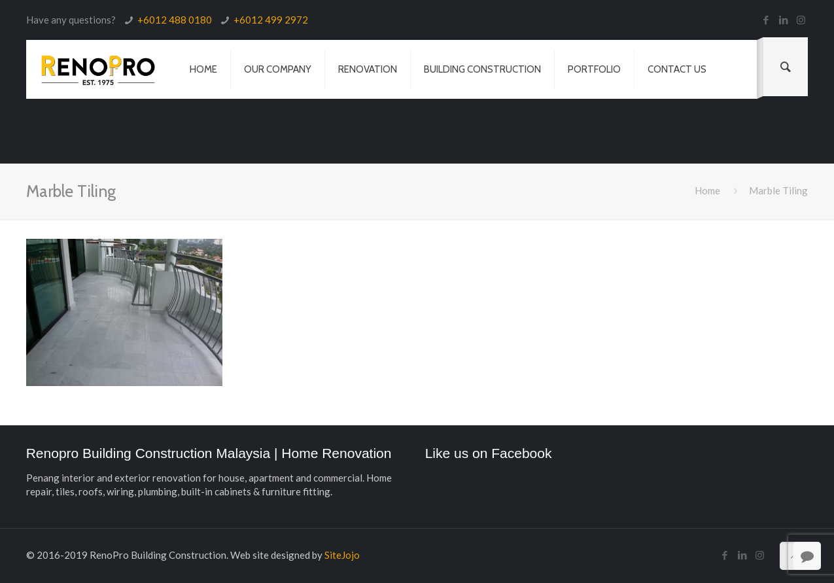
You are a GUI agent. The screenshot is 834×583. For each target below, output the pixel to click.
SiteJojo (342, 555)
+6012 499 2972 (271, 20)
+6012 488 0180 (174, 20)
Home (707, 190)
